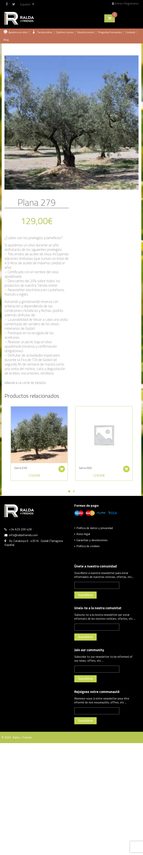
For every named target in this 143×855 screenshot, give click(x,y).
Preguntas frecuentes (110, 32)
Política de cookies (88, 546)
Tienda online (44, 32)
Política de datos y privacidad (94, 528)
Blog (6, 40)
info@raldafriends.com (23, 535)
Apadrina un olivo (18, 32)
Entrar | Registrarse (125, 3)
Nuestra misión (85, 32)
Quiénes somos (65, 32)
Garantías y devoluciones (92, 540)
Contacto (130, 32)
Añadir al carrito (61, 465)
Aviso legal (83, 534)
